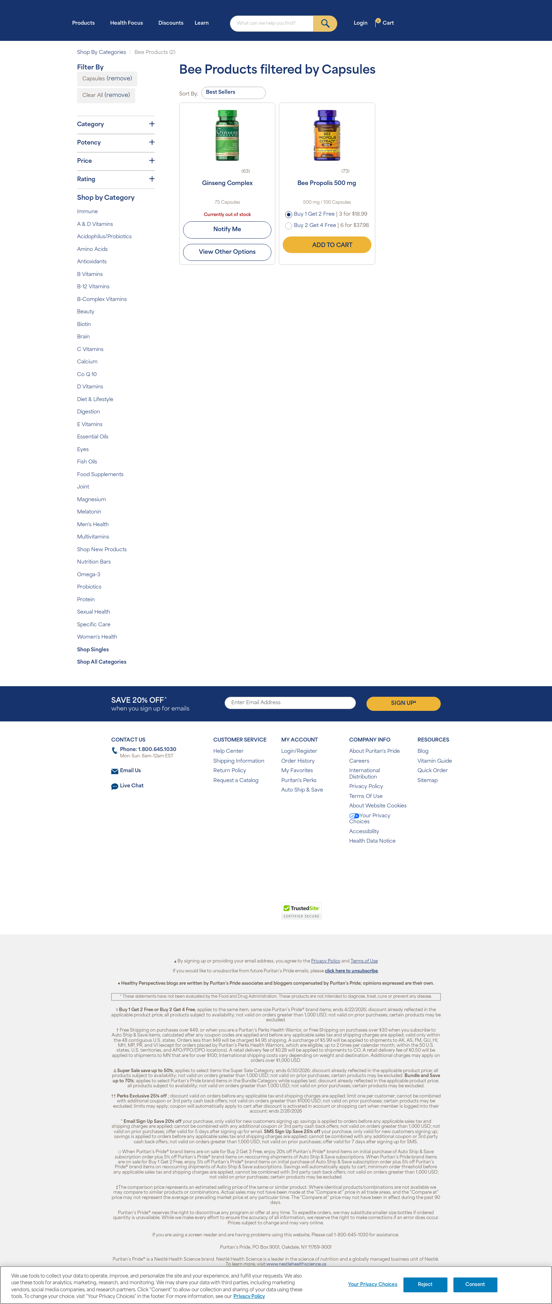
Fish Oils (87, 462)
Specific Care (94, 625)
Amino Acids (92, 249)
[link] (247, 915)
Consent (475, 1285)
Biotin (84, 324)
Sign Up (403, 703)
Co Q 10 (87, 374)
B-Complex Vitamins (102, 299)
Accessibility (364, 832)
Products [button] (85, 23)
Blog (423, 751)
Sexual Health (93, 612)
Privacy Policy (366, 786)
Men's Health (93, 525)
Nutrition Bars (94, 562)
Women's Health (97, 637)
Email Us (130, 771)
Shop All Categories (101, 662)
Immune (87, 212)
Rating (116, 179)
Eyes (83, 450)
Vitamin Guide (435, 761)
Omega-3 (88, 575)
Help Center (228, 751)
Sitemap (428, 780)
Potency (116, 143)
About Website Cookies (378, 806)
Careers (359, 761)
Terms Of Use (366, 796)
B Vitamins (90, 274)
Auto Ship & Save (302, 790)
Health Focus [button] (128, 23)
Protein (86, 600)
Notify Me (227, 230)
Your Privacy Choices (369, 819)
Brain (83, 337)
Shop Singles (93, 650)
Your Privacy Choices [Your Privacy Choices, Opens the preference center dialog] (372, 1285)
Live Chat (132, 786)
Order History (298, 761)
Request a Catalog (235, 780)
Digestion (88, 412)
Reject (425, 1285)
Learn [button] (204, 23)
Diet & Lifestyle (95, 399)
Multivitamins (93, 537)
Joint (83, 487)
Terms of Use (364, 961)
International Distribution (364, 774)
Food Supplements (100, 475)
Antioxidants (92, 262)
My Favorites (297, 771)
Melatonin (89, 512)
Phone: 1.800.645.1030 (148, 749)
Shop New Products (102, 550)
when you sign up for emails (150, 704)
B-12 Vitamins (93, 287)
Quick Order (433, 771)
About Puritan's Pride (374, 751)
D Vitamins (90, 387)
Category (116, 124)
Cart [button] (385, 23)
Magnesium (91, 500)
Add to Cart (327, 244)
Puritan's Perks (298, 780)
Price (116, 161)
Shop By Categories (101, 52)
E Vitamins (89, 425)
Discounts (170, 23)
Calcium (87, 362)
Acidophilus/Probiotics (104, 237)
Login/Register (299, 751)
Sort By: (189, 94)
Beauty (85, 312)
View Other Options (227, 252)
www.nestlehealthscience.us (296, 1264)
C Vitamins (90, 349)
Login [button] (363, 23)
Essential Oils (92, 437)
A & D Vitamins (95, 224)
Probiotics (89, 587)
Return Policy (229, 771)
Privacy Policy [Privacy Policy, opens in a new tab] (249, 1296)
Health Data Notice (372, 841)
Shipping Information (238, 761)
